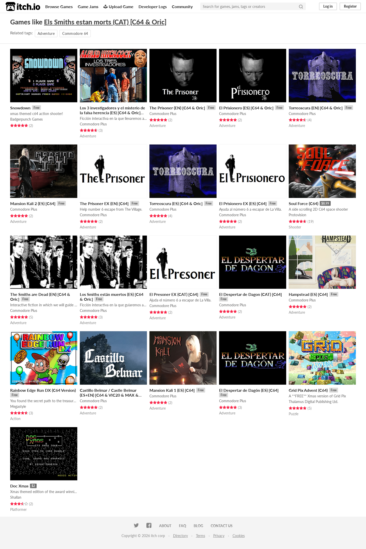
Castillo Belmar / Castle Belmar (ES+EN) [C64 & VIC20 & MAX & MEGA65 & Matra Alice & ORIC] (109, 395)
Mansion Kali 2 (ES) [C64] (32, 203)
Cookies (239, 535)
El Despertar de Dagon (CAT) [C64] (250, 294)
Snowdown (20, 107)
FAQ (182, 526)
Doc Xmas (19, 485)
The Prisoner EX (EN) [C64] (104, 203)
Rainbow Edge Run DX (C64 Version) (43, 390)
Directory (180, 535)
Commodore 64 (75, 33)
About (165, 526)
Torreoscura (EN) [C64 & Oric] (316, 107)
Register (350, 6)
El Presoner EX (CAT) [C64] (173, 294)
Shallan (15, 497)
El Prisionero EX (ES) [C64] (243, 203)
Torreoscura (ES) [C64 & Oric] (176, 203)
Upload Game (118, 6)
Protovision (297, 215)
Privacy (218, 535)
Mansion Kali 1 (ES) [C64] (172, 390)
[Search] (301, 6)
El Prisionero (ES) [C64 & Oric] (246, 107)
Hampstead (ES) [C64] (308, 294)
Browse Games (59, 6)
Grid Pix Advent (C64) (308, 390)
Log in (328, 6)
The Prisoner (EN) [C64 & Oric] (177, 107)
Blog (198, 526)
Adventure (46, 33)
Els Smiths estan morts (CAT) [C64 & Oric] (105, 22)
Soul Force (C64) (303, 203)
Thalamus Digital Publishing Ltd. (313, 401)
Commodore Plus (93, 124)
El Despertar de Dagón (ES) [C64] (249, 390)
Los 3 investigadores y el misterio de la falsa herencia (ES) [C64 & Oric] (112, 110)
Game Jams (88, 6)
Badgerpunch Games (26, 119)
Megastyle (18, 406)
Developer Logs (153, 6)
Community (182, 6)
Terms (200, 535)
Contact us (222, 526)
